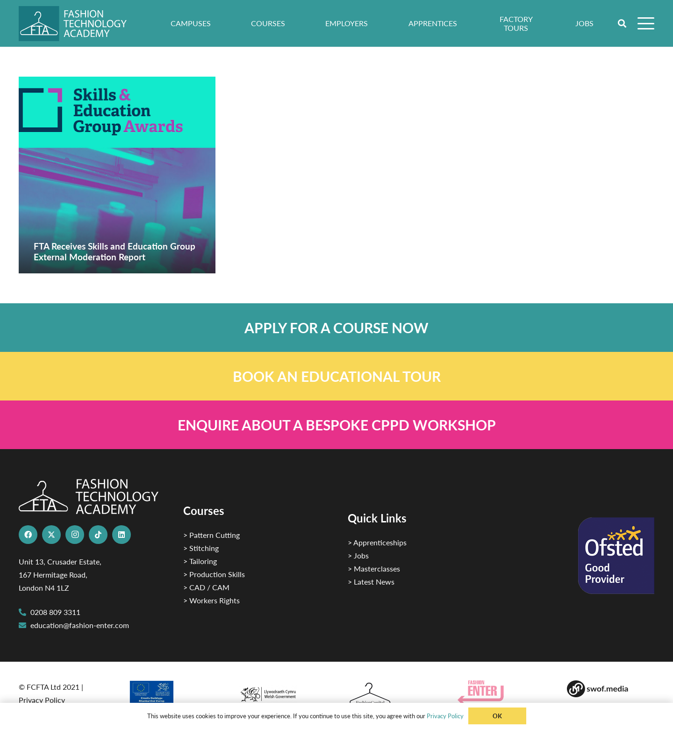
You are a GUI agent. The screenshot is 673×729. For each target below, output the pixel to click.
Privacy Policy (42, 699)
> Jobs (358, 555)
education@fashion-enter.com (79, 625)
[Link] (336, 327)
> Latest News (371, 581)
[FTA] (79, 23)
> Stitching (201, 548)
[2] (172, 695)
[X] (51, 534)
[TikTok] (98, 534)
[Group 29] (501, 692)
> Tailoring (200, 561)
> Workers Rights (211, 600)
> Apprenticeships (377, 542)
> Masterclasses (374, 568)
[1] (281, 691)
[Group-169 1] (610, 688)
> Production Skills (214, 574)
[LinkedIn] (121, 534)
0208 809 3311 (55, 612)
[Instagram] (74, 534)
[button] (622, 23)
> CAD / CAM (206, 587)
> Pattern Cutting (211, 534)
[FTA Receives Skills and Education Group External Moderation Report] (117, 175)
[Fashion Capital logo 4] (391, 694)
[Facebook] (28, 534)
